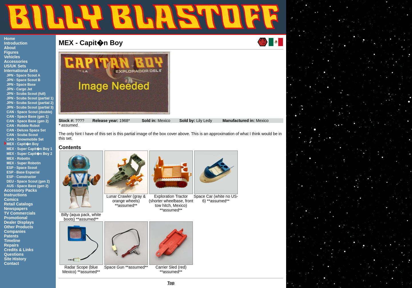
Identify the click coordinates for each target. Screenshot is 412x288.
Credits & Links (18, 249)
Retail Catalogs (18, 204)
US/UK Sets (15, 66)
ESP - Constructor (21, 177)
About (9, 47)
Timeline (12, 240)
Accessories (16, 61)
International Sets (20, 70)
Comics (11, 199)
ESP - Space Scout (22, 168)
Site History (15, 259)
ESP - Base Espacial (23, 172)
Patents (11, 236)
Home (9, 38)
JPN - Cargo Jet (19, 89)
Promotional (15, 217)
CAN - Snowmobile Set (25, 139)
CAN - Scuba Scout (22, 135)
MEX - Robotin (18, 159)
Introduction (15, 43)
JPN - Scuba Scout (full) (26, 94)
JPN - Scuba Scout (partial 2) (30, 103)
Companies (14, 231)
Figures (11, 52)
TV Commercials (19, 213)
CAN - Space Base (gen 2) (28, 121)
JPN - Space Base (21, 85)
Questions (13, 254)
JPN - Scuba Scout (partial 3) (30, 107)
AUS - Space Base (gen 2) (27, 186)
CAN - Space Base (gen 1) (28, 117)
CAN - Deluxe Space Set (26, 130)
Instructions (15, 195)
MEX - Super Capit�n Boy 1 (29, 149)
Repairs (11, 245)
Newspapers (15, 208)
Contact (11, 263)
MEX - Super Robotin (24, 163)
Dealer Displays (19, 222)
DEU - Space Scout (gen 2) (28, 181)
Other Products (18, 227)
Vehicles (12, 57)
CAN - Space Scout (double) (29, 112)
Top (171, 283)
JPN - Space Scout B (23, 80)
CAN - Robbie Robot (23, 126)
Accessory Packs (20, 190)
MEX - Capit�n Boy (23, 144)
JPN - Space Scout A (23, 75)
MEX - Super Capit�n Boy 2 (29, 154)
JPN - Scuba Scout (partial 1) (30, 98)
